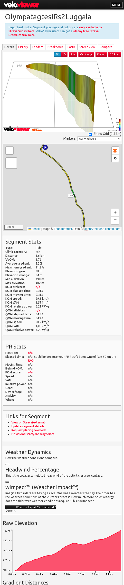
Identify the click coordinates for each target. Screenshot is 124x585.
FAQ (31, 360)
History (23, 47)
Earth (71, 47)
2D (64, 54)
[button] (45, 147)
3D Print (115, 54)
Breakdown (55, 47)
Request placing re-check (28, 430)
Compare (106, 47)
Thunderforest (63, 229)
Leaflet (34, 229)
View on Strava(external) (28, 422)
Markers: (69, 138)
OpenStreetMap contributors (102, 229)
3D (57, 54)
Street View (87, 47)
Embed (101, 54)
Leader (37, 47)
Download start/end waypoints (32, 434)
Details (9, 47)
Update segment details (27, 426)
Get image (86, 54)
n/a (38, 286)
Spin (73, 54)
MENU (116, 5)
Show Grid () (105, 134)
